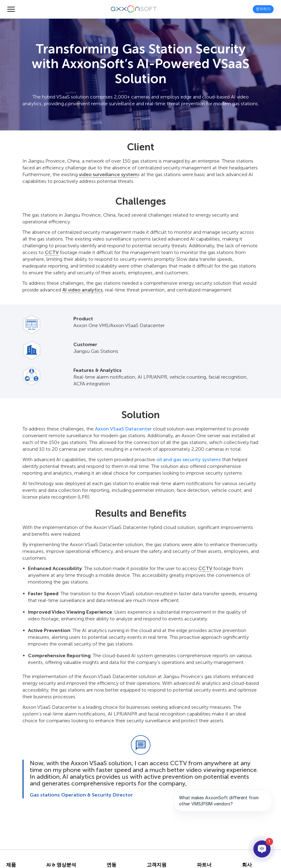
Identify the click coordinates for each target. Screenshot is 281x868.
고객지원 (156, 865)
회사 (247, 865)
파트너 (204, 865)
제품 (11, 865)
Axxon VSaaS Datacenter (123, 429)
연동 (111, 865)
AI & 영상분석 (61, 865)
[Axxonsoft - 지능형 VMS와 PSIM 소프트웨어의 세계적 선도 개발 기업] (134, 9)
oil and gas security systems (188, 459)
